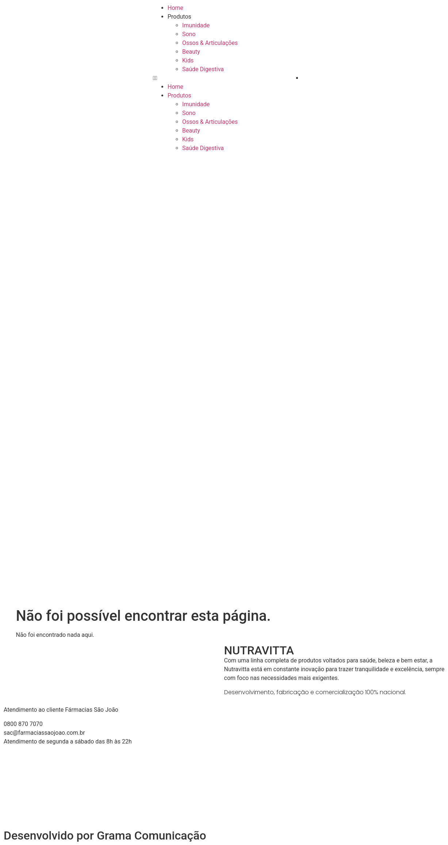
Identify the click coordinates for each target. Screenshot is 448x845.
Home (175, 7)
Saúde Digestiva (203, 69)
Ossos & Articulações (210, 42)
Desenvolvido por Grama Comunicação (105, 835)
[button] (224, 78)
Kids (188, 60)
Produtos (179, 16)
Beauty (191, 51)
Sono (189, 34)
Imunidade (196, 25)
